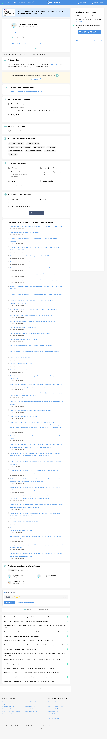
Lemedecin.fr (6, 54)
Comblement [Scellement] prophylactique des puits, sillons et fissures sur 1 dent (36, 226)
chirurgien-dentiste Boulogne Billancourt (11, 711)
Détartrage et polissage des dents (21, 364)
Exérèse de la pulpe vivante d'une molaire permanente (28, 262)
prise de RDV (79, 21)
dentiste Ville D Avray (53, 701)
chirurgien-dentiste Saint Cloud (8, 713)
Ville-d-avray (31, 54)
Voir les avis (36, 79)
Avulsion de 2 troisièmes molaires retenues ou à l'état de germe (31, 315)
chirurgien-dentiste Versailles (30, 708)
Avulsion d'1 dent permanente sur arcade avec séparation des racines (32, 321)
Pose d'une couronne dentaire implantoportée (25, 416)
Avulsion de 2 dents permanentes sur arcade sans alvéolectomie (31, 345)
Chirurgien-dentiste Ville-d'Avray (28, 27)
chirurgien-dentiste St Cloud (30, 706)
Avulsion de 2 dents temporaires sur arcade (24, 339)
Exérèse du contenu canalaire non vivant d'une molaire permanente (32, 274)
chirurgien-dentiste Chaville (30, 701)
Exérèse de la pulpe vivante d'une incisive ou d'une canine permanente (33, 280)
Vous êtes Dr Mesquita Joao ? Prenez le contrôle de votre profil (31, 44)
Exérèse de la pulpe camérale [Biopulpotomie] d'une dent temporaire (33, 256)
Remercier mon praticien (26, 602)
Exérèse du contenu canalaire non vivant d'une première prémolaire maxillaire (36, 294)
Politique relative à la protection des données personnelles (43, 725)
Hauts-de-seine (22, 54)
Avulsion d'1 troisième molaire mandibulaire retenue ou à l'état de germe (34, 309)
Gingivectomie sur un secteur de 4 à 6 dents (24, 232)
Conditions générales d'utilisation (22, 725)
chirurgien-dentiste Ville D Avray (9, 701)
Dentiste (14, 54)
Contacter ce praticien (21, 33)
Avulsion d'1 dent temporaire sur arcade (23, 327)
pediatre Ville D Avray (53, 713)
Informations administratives (36, 610)
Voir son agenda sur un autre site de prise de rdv (25, 91)
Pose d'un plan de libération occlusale (22, 370)
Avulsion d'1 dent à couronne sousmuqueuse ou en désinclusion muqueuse (34, 351)
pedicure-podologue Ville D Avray (55, 716)
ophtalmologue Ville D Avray (54, 708)
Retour (6, 2)
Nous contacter (61, 725)
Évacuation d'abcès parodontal (20, 358)
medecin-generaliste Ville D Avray (55, 706)
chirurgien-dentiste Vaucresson (30, 711)
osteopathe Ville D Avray (53, 711)
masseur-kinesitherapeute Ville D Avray (56, 704)
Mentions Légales (10, 725)
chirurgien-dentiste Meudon (8, 708)
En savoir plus (36, 14)
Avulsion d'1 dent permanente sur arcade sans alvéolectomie (30, 333)
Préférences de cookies (26, 728)
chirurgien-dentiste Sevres (7, 704)
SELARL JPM (53, 64)
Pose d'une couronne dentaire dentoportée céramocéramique (30, 410)
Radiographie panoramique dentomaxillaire (24, 522)
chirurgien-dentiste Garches (30, 704)
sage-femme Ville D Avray (54, 718)
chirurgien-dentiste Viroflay (8, 706)
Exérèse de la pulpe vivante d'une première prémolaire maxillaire (31, 268)
